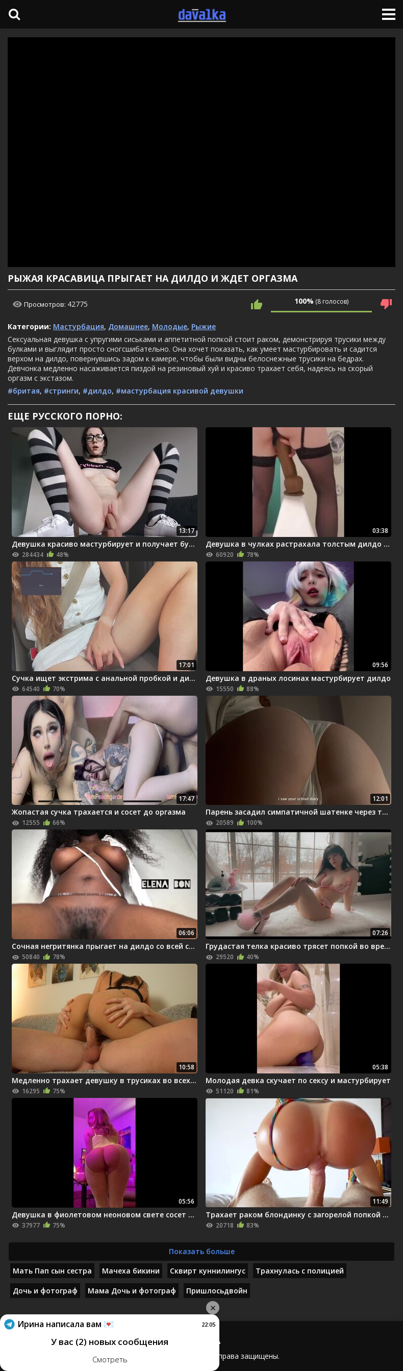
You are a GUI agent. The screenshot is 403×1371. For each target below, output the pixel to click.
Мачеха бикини (131, 1271)
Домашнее (128, 326)
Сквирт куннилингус (207, 1271)
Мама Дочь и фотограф (132, 1290)
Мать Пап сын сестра (52, 1271)
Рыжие (203, 326)
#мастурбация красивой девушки (179, 391)
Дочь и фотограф (45, 1290)
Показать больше (202, 1251)
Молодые (169, 326)
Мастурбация (78, 326)
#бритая (24, 391)
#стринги (61, 391)
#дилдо (97, 391)
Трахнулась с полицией (300, 1271)
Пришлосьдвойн (216, 1290)
